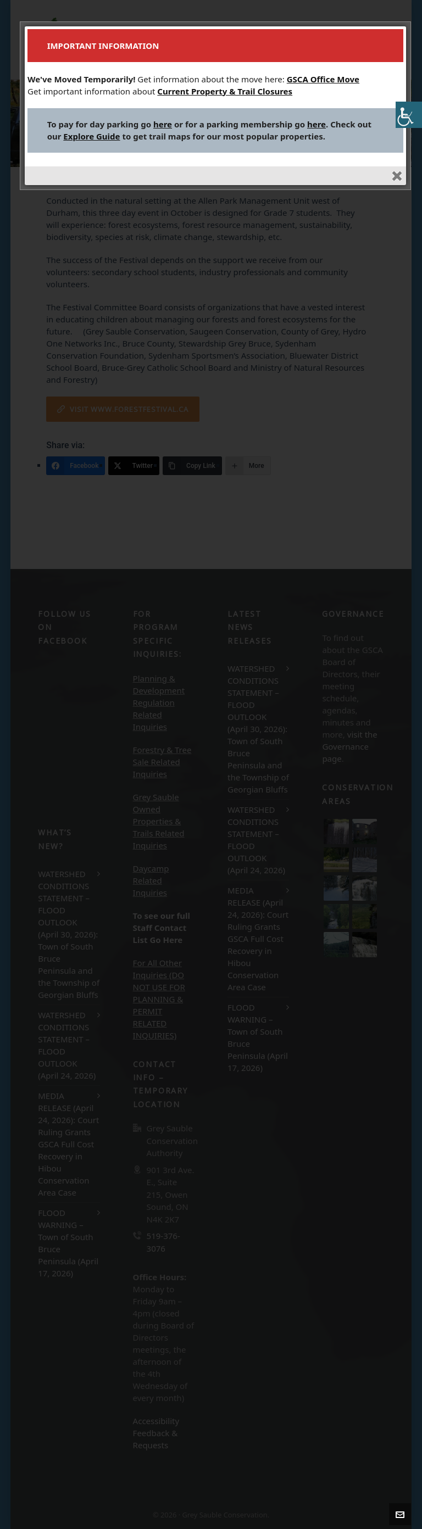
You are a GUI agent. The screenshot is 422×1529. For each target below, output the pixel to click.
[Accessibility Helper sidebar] (409, 115)
